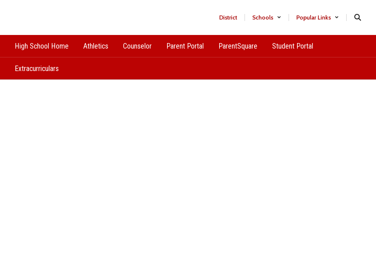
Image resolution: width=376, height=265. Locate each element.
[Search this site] (357, 17)
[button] (266, 17)
